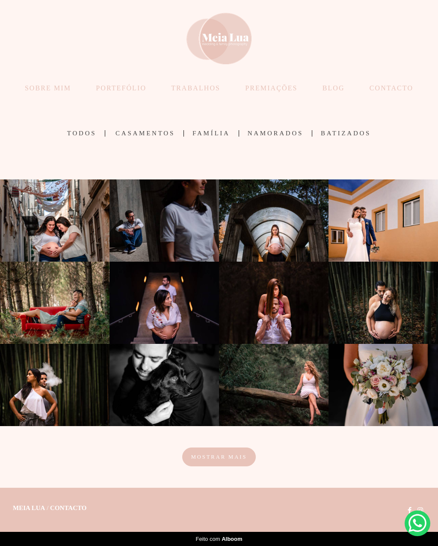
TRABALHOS (195, 88)
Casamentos (145, 133)
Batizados (346, 133)
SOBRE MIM (48, 88)
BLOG (334, 88)
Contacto (68, 508)
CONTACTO (391, 88)
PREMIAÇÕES (271, 88)
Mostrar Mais (219, 457)
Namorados (275, 133)
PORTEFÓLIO (121, 88)
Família (211, 133)
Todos (81, 133)
